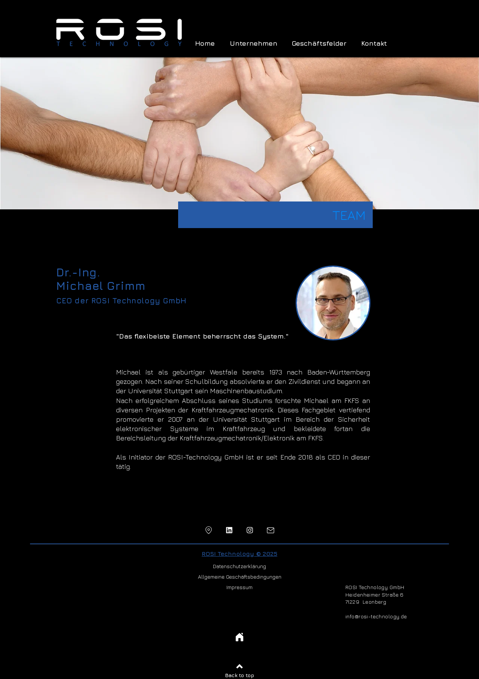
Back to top (239, 675)
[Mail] (270, 530)
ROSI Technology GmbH (374, 587)
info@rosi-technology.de (376, 616)
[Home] (239, 637)
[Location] (208, 530)
